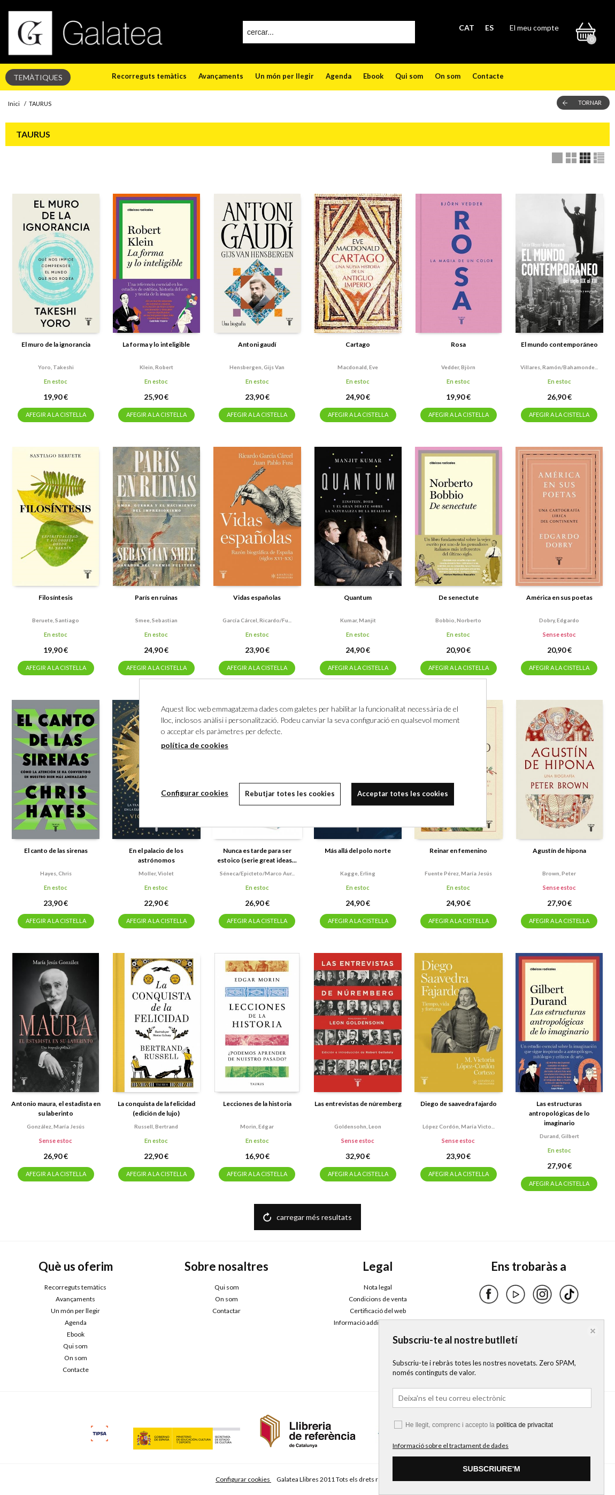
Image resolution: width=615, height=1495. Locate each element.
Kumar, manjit (358, 620)
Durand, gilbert (559, 1136)
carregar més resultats (314, 1217)
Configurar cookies (243, 1479)
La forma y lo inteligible (156, 344)
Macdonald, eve (357, 367)
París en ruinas (156, 597)
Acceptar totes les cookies (402, 793)
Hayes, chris (56, 873)
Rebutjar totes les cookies (290, 793)
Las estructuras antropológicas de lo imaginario (559, 1113)
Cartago (357, 344)
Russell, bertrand (156, 1126)
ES (489, 27)
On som (447, 76)
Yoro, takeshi (56, 367)
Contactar (226, 1311)
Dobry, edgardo (559, 620)
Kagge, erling (357, 873)
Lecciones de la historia (257, 1104)
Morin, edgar (257, 1126)
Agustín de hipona (559, 850)
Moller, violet (156, 873)
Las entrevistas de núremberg (358, 1104)
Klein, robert (156, 367)
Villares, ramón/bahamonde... (559, 367)
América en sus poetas (559, 597)
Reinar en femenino (458, 850)
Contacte (488, 76)
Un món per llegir (284, 76)
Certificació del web (378, 1311)
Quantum (358, 597)
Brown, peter (559, 873)
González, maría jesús (55, 1126)
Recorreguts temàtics (149, 76)
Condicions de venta (378, 1299)
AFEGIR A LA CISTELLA (56, 414)
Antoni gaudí (257, 344)
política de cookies (194, 745)
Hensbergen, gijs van (257, 367)
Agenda (338, 76)
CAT (466, 27)
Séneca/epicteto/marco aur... (257, 873)
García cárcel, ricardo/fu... (256, 620)
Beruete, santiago (55, 620)
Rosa (458, 344)
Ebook (373, 76)
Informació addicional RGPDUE (378, 1322)
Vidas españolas (257, 597)
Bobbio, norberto (458, 620)
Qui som (409, 76)
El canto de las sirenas (56, 850)
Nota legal (378, 1287)
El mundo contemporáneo (559, 344)
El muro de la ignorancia (55, 344)
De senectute (459, 597)
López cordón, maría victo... (458, 1126)
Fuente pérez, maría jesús (458, 873)
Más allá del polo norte (358, 850)
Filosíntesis (56, 597)
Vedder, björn (458, 367)
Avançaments (220, 76)
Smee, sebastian (156, 620)
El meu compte (534, 27)
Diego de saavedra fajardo (458, 1104)
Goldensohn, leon (357, 1126)
